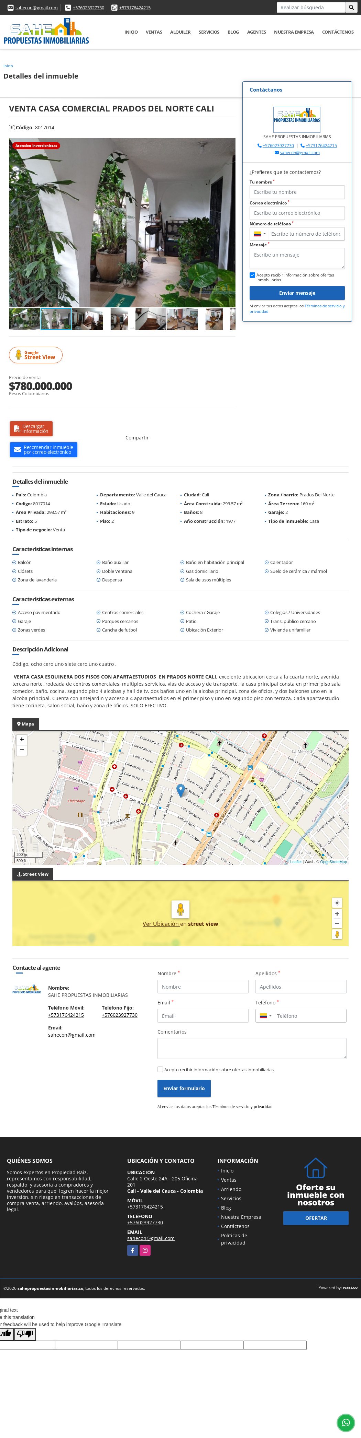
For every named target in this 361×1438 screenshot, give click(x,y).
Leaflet (296, 862)
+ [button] (22, 740)
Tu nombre (262, 182)
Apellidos (267, 973)
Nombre (168, 973)
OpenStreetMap (333, 862)
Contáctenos (338, 32)
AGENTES (256, 32)
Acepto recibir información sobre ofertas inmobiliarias (219, 1069)
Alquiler (180, 32)
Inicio (131, 32)
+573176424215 (135, 7)
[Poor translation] (25, 1334)
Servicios (209, 32)
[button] (229, 144)
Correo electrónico (269, 203)
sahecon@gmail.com (36, 7)
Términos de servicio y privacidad (242, 1106)
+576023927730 (88, 7)
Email (165, 1002)
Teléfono (267, 1002)
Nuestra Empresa (294, 32)
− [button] (22, 750)
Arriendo (231, 1189)
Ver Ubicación (161, 924)
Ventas (154, 32)
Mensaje (260, 245)
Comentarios (172, 1031)
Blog (233, 32)
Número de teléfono (272, 224)
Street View (36, 355)
